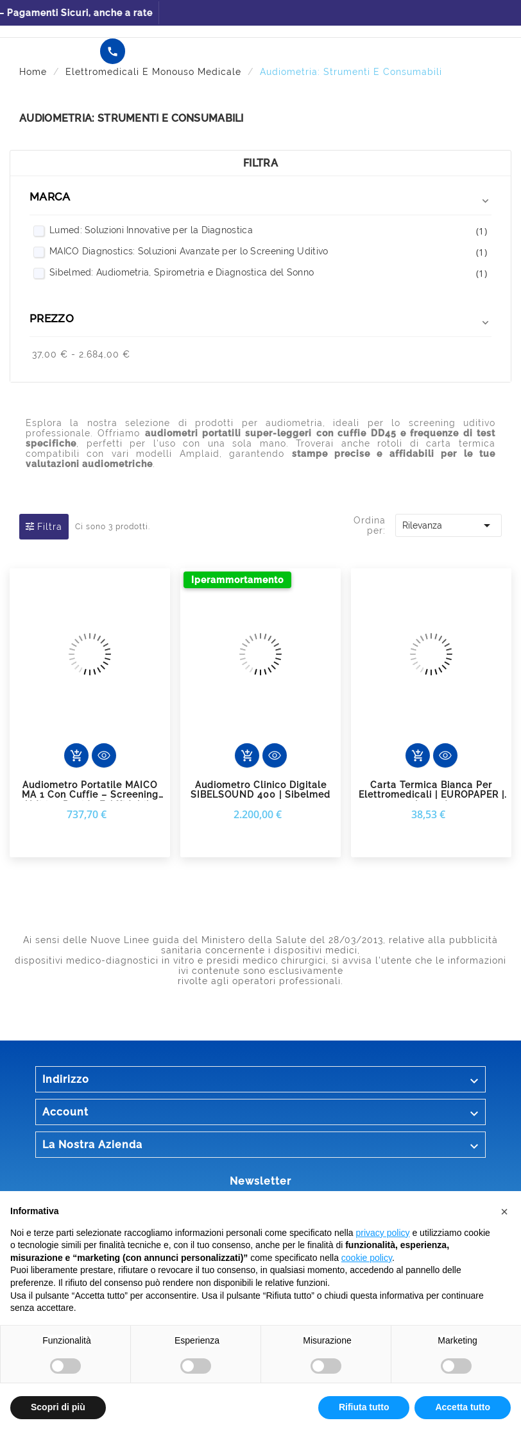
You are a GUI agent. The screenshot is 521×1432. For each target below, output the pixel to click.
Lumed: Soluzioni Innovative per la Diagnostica (268, 231)
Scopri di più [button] (58, 1407)
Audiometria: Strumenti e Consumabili (131, 118)
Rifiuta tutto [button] (364, 1407)
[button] (504, 1211)
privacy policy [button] (383, 1233)
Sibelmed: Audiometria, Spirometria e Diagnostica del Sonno (268, 273)
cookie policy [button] (366, 1258)
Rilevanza (448, 525)
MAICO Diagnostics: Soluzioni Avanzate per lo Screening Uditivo (268, 252)
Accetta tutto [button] (462, 1407)
